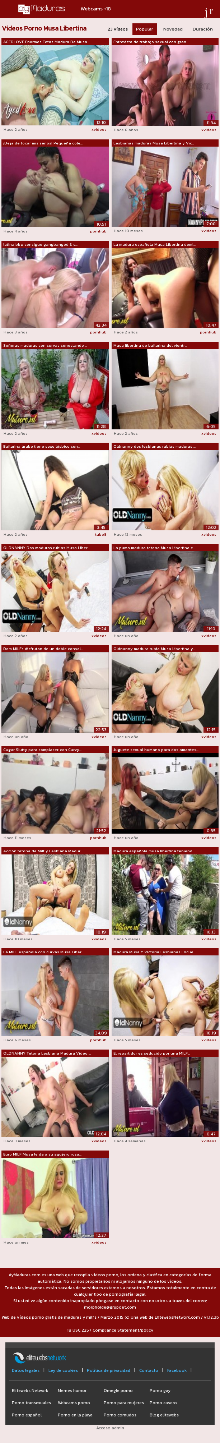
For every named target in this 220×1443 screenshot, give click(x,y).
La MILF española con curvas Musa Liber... (43, 952)
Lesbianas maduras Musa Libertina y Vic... (153, 143)
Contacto (148, 1370)
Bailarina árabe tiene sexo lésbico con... (41, 446)
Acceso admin (110, 1428)
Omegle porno (118, 1390)
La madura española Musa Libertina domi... (154, 244)
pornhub (98, 231)
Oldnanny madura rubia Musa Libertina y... (154, 648)
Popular (144, 29)
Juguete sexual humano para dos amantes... (155, 749)
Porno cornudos (120, 1415)
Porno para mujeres (124, 1403)
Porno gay (160, 1390)
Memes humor (72, 1390)
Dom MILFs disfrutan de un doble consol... (43, 648)
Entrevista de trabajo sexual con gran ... (151, 42)
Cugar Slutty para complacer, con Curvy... (42, 749)
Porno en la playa (75, 1415)
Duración (203, 29)
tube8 (101, 534)
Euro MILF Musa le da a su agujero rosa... (42, 1154)
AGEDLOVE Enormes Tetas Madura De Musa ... (46, 42)
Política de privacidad (108, 1370)
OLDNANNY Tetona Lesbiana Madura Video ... (47, 1053)
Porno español (27, 1415)
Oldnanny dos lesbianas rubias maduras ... (154, 446)
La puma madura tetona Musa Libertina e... (154, 547)
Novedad (173, 29)
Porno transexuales (31, 1403)
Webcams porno (74, 1403)
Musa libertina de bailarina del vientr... (150, 345)
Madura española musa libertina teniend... (154, 851)
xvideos (99, 129)
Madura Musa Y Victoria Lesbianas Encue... (154, 952)
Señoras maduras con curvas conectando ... (45, 345)
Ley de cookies (63, 1370)
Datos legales (25, 1370)
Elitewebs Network (30, 1390)
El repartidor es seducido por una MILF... (151, 1053)
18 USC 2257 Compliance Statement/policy (110, 1330)
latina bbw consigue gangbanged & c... (40, 244)
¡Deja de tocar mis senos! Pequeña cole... (43, 143)
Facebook (177, 1370)
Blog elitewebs (164, 1415)
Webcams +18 (96, 9)
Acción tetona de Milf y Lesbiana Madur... (43, 851)
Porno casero (163, 1403)
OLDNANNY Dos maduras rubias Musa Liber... (46, 547)
